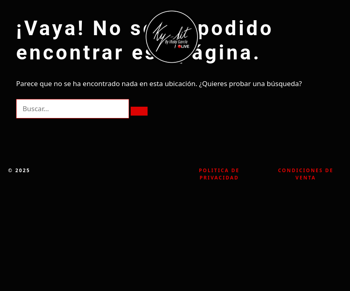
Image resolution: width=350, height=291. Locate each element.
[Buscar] (139, 111)
